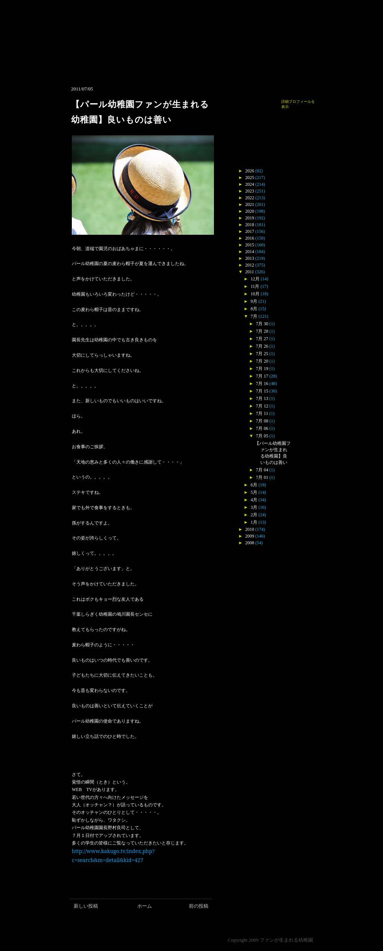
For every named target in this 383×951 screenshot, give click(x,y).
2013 (249, 258)
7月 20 (262, 361)
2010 (249, 529)
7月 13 (262, 398)
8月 (254, 308)
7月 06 (262, 428)
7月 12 (262, 406)
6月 (254, 484)
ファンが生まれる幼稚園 (286, 940)
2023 (249, 191)
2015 (249, 244)
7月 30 (262, 323)
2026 (249, 170)
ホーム (144, 906)
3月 (254, 507)
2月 (254, 514)
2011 (249, 271)
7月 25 (262, 353)
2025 (249, 177)
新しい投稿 (86, 906)
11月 (255, 286)
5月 (254, 492)
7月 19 (262, 368)
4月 (254, 499)
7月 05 (262, 435)
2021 (249, 204)
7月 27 (262, 338)
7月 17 (262, 376)
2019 (249, 218)
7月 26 (262, 346)
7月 (254, 316)
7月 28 (262, 331)
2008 (249, 542)
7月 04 (262, 470)
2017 (249, 231)
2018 (249, 224)
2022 (249, 197)
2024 (249, 184)
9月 (254, 301)
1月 (254, 522)
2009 (249, 536)
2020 (249, 211)
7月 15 (262, 391)
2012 (249, 265)
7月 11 (262, 413)
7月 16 (262, 383)
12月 (255, 278)
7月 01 (262, 477)
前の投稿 (198, 906)
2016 (249, 238)
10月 (255, 293)
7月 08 (262, 421)
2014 (249, 251)
